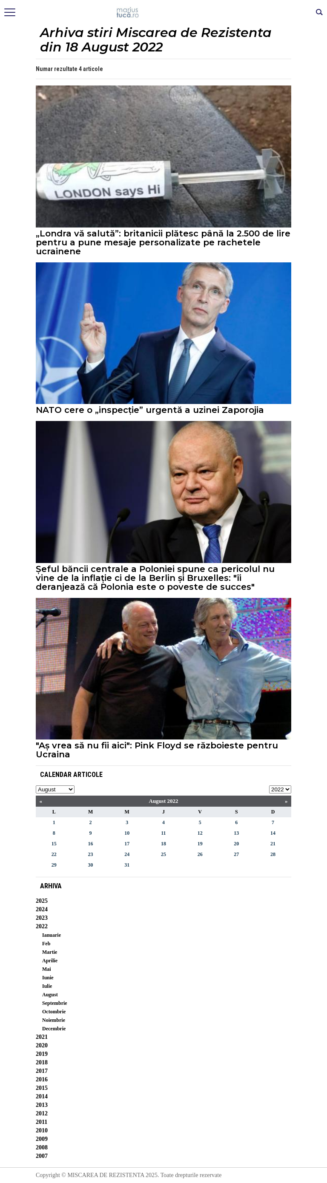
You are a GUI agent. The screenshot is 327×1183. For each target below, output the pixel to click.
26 (200, 854)
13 (236, 833)
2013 (42, 1105)
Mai (46, 969)
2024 (42, 909)
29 (54, 865)
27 (236, 854)
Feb (46, 944)
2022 (42, 926)
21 (272, 844)
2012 (42, 1113)
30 (90, 865)
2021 (42, 1037)
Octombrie (54, 1012)
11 (163, 833)
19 (200, 844)
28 (272, 854)
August (50, 995)
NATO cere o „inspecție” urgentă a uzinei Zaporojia (150, 410)
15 (54, 844)
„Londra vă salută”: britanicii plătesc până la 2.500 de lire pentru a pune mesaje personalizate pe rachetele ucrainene (163, 242)
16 (90, 844)
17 (126, 844)
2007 (42, 1156)
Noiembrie (53, 1020)
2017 (42, 1071)
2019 (42, 1054)
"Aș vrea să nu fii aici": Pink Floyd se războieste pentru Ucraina (157, 750)
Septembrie (54, 1003)
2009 (42, 1139)
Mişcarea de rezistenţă (163, 12)
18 (163, 844)
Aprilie (49, 961)
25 (163, 854)
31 (126, 865)
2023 (42, 918)
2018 (42, 1062)
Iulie (47, 986)
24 (126, 854)
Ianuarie (51, 935)
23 (90, 854)
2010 (42, 1130)
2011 (41, 1122)
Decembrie (54, 1029)
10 (126, 833)
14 (272, 833)
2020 (42, 1045)
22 (54, 854)
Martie (49, 952)
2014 (42, 1096)
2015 (42, 1088)
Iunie (48, 978)
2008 (42, 1147)
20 (236, 844)
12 (200, 833)
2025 (42, 901)
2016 (42, 1079)
